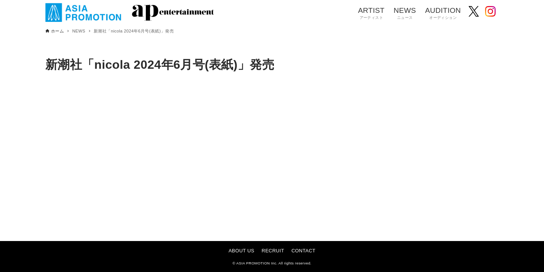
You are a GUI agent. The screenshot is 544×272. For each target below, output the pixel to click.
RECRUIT (273, 250)
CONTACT (303, 250)
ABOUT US (241, 250)
